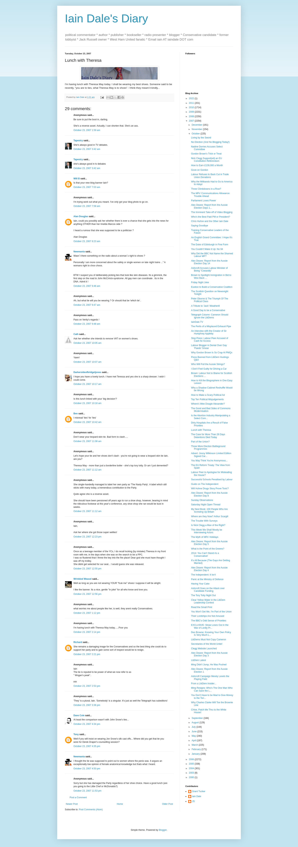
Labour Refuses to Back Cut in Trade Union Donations (210, 175)
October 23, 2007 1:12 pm (86, 613)
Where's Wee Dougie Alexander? (208, 403)
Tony (76, 734)
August (195, 722)
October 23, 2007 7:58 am (86, 206)
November (197, 129)
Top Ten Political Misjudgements (207, 399)
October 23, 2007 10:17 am (87, 384)
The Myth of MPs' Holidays (204, 537)
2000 (192, 777)
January (196, 754)
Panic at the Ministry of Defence (207, 579)
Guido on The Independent (204, 484)
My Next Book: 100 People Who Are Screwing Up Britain (209, 510)
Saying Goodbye (199, 225)
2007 (192, 120)
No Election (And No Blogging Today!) (210, 142)
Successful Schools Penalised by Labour (212, 479)
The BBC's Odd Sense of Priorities (208, 620)
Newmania (79, 251)
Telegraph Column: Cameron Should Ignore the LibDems (209, 316)
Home (120, 804)
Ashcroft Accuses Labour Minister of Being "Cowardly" (209, 269)
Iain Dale (196, 796)
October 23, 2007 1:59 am (86, 130)
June (194, 731)
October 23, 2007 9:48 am (86, 324)
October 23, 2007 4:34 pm (86, 724)
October (196, 133)
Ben (75, 413)
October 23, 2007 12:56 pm (87, 594)
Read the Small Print (201, 607)
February (196, 749)
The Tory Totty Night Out (203, 595)
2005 (192, 763)
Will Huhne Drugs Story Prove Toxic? (210, 488)
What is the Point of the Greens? (207, 548)
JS (193, 801)
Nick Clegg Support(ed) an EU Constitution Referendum (206, 159)
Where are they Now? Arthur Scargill (209, 516)
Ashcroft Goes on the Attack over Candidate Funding (208, 589)
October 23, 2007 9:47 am (86, 305)
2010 (192, 107)
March (195, 745)
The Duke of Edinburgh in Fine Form (209, 244)
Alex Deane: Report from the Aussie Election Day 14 (209, 262)
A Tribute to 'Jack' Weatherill (205, 306)
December (197, 125)
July (194, 727)
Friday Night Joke (200, 282)
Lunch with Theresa (201, 430)
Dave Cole (79, 715)
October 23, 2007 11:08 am (87, 441)
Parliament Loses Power (203, 200)
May (194, 736)
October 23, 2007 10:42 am (87, 422)
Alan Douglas (80, 216)
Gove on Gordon (199, 170)
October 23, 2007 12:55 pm (87, 568)
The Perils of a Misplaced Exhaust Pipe (211, 326)
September (198, 718)
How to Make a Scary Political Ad (208, 395)
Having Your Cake (200, 583)
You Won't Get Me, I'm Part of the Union (211, 611)
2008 (192, 116)
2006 (192, 759)
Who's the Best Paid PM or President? (210, 216)
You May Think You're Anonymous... (209, 460)
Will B (76, 178)
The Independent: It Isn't (203, 574)
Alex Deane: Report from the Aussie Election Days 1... (209, 206)
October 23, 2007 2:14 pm (86, 632)
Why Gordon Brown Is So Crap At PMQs (211, 352)
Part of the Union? (200, 441)
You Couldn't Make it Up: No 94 (207, 249)
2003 (192, 772)
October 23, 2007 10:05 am (87, 343)
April (194, 740)
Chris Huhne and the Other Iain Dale (209, 221)
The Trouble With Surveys (204, 520)
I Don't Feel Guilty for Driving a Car (209, 368)
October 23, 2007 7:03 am (86, 187)
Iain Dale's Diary (106, 18)
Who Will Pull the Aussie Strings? (208, 364)
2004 (192, 768)
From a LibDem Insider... (203, 683)
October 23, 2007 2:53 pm (86, 686)
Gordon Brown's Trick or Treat (206, 153)
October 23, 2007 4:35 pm (86, 746)
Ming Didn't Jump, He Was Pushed (208, 664)
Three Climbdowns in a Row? (206, 189)
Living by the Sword (201, 137)
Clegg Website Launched (204, 648)
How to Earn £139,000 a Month (207, 165)
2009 (192, 112)
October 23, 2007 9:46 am (86, 286)
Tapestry (78, 140)
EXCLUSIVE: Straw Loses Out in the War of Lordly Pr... (209, 626)
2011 (192, 103)
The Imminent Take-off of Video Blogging (211, 212)
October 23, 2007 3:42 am (86, 149)
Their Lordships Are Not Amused (207, 616)
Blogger (163, 830)
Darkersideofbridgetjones (87, 372)
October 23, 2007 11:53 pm (87, 790)
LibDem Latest (198, 660)
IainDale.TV (197, 322)
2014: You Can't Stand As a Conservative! (205, 554)
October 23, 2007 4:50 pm (86, 768)
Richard (77, 642)
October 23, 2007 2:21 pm (86, 654)
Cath (76, 334)
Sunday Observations (202, 500)
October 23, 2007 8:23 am (86, 241)
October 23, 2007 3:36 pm (86, 705)
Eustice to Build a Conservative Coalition (211, 287)
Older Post (167, 804)
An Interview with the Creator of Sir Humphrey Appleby (208, 332)
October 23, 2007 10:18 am (87, 403)
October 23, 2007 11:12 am (87, 469)
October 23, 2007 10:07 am (87, 362)
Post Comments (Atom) (91, 809)
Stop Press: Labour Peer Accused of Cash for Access (209, 339)
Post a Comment (78, 797)
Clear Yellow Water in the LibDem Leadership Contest (208, 601)
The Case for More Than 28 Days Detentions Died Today (208, 435)
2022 (192, 98)
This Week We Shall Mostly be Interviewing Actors (206, 531)
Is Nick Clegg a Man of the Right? (208, 525)
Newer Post (72, 804)
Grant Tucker (198, 791)
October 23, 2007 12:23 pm (87, 536)
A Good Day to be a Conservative (208, 310)
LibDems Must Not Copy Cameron (208, 639)
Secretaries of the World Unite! (206, 644)
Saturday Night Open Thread (205, 504)
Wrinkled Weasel (82, 579)
